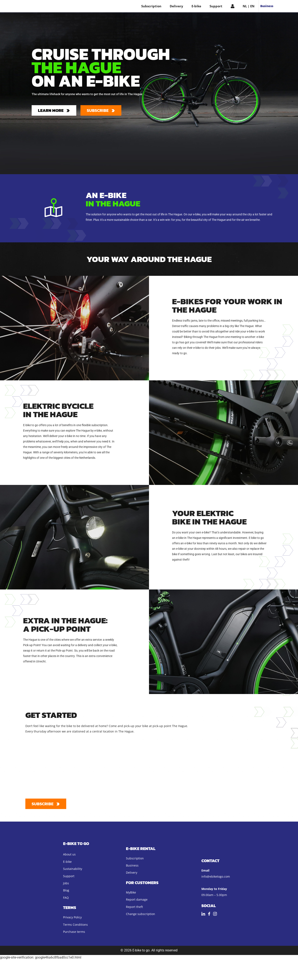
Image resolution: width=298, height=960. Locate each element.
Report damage (137, 899)
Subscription (151, 6)
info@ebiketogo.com (215, 876)
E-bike (196, 6)
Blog (66, 890)
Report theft (134, 907)
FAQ (66, 898)
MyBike (131, 892)
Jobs (66, 883)
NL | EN (248, 6)
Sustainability (72, 869)
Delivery (176, 6)
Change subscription (140, 914)
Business (266, 6)
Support (216, 6)
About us (69, 854)
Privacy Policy (72, 917)
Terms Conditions (75, 925)
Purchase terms (74, 932)
